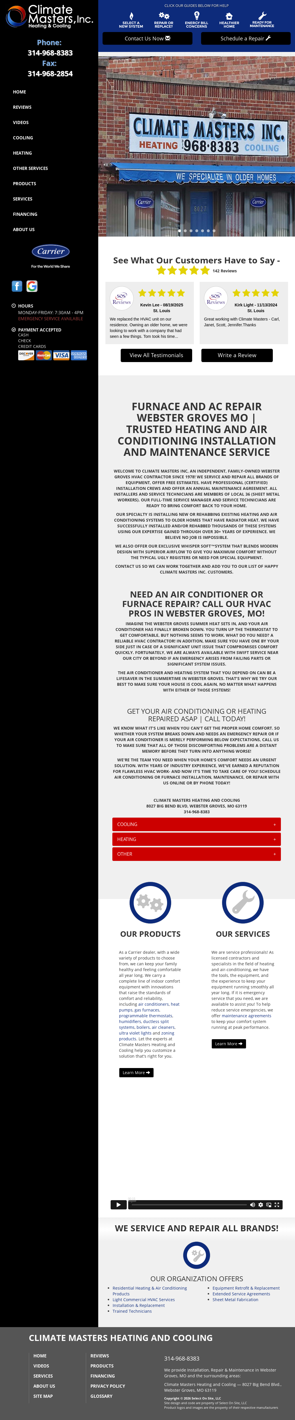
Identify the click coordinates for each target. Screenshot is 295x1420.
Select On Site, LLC (206, 1398)
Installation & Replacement (139, 1305)
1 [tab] (181, 232)
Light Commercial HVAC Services (144, 1299)
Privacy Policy (107, 1386)
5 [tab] (204, 232)
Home (19, 92)
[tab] (196, 824)
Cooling (23, 137)
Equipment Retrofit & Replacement (246, 1288)
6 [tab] (210, 232)
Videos (21, 122)
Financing (25, 214)
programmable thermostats (145, 1015)
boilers (143, 1027)
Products (24, 183)
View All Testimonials (156, 355)
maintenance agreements (246, 1015)
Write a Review (237, 355)
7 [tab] (215, 232)
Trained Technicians (132, 1311)
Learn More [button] (136, 1072)
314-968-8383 (181, 1358)
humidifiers (130, 1021)
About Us (24, 229)
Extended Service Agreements (241, 1294)
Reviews (22, 107)
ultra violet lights (135, 1033)
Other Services (30, 168)
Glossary (101, 1396)
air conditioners (153, 1004)
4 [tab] (198, 232)
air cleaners (163, 1027)
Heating (22, 153)
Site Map (43, 1396)
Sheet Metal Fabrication (235, 1299)
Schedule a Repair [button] (246, 38)
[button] (196, 824)
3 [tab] (192, 232)
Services (22, 199)
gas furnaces (147, 1010)
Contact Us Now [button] (147, 38)
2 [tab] (187, 232)
